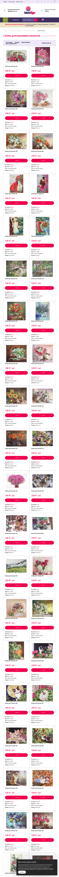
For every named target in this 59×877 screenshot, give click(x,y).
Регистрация (12, 1)
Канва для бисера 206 (11, 108)
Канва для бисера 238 (11, 745)
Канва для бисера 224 (11, 491)
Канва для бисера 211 (37, 193)
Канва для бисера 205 (37, 66)
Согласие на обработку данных (44, 868)
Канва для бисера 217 (37, 321)
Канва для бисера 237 (37, 703)
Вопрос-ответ (19, 1)
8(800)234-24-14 (12, 11)
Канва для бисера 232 (11, 618)
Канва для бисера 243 (37, 830)
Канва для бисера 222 (11, 448)
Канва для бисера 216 (11, 321)
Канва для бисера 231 (37, 576)
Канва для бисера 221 (37, 406)
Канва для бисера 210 (11, 193)
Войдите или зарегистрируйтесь (15, 24)
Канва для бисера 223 (37, 448)
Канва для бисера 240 (11, 788)
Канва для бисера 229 (37, 533)
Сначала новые (47, 43)
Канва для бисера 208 (11, 151)
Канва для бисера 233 (37, 618)
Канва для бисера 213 (37, 236)
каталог (14, 20)
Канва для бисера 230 (11, 576)
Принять (22, 872)
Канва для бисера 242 (11, 830)
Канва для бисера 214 (11, 278)
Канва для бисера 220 (11, 406)
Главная (5, 1)
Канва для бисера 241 (37, 788)
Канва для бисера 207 (37, 108)
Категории (9, 42)
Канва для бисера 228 (11, 533)
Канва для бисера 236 (11, 703)
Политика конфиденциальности (26, 868)
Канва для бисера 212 (11, 236)
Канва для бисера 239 (37, 745)
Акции (5, 20)
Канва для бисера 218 (11, 363)
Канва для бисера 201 (11, 66)
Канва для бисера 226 (37, 491)
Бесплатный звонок (13, 9)
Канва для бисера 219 (37, 363)
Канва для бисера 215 (37, 278)
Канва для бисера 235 (37, 660)
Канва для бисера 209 (37, 151)
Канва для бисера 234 (11, 660)
